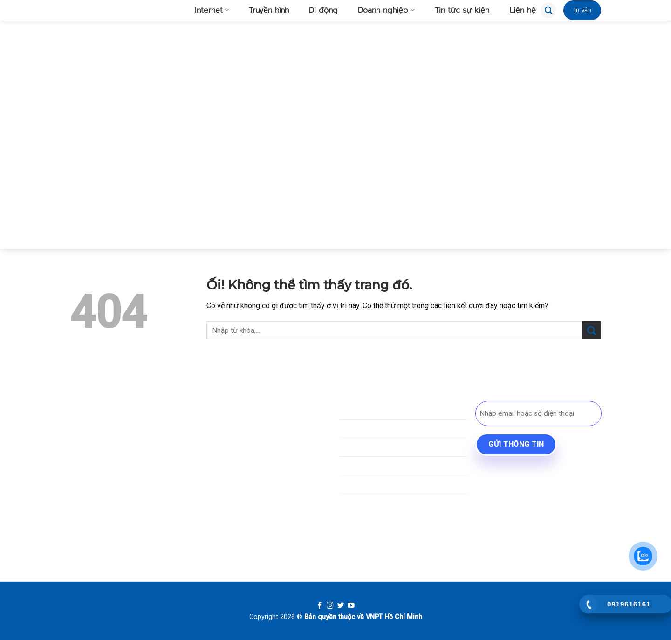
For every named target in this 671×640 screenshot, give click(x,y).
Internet (206, 10)
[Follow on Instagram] (330, 606)
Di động (318, 10)
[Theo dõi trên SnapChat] (110, 504)
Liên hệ (517, 10)
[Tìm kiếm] (548, 10)
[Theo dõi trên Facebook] (77, 504)
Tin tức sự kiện (456, 10)
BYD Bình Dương (512, 471)
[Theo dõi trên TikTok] (94, 504)
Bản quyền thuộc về (334, 617)
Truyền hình (263, 10)
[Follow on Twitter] (340, 606)
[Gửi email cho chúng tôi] (127, 504)
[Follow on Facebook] (319, 606)
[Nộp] (591, 330)
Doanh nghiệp (380, 10)
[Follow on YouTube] (351, 606)
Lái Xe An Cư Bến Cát (519, 487)
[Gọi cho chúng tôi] (144, 504)
